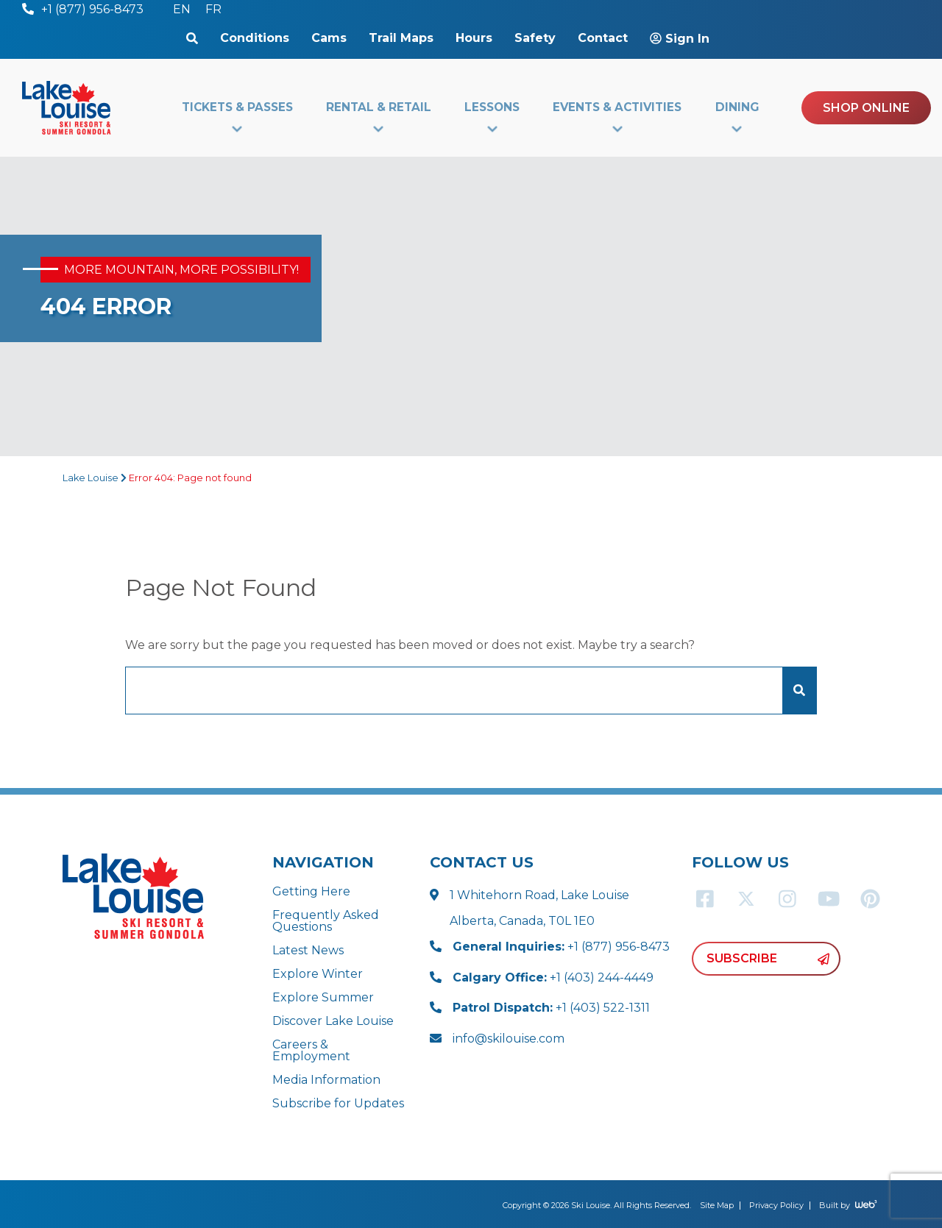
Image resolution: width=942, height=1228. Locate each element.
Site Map (717, 1205)
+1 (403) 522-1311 (551, 1008)
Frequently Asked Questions (325, 921)
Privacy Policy (776, 1205)
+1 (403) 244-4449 (553, 977)
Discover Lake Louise (333, 1021)
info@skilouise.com (508, 1039)
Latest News (308, 950)
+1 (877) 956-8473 (561, 947)
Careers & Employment (311, 1050)
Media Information (326, 1080)
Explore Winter (317, 974)
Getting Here (311, 891)
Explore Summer (323, 997)
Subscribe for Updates (338, 1103)
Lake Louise (90, 477)
